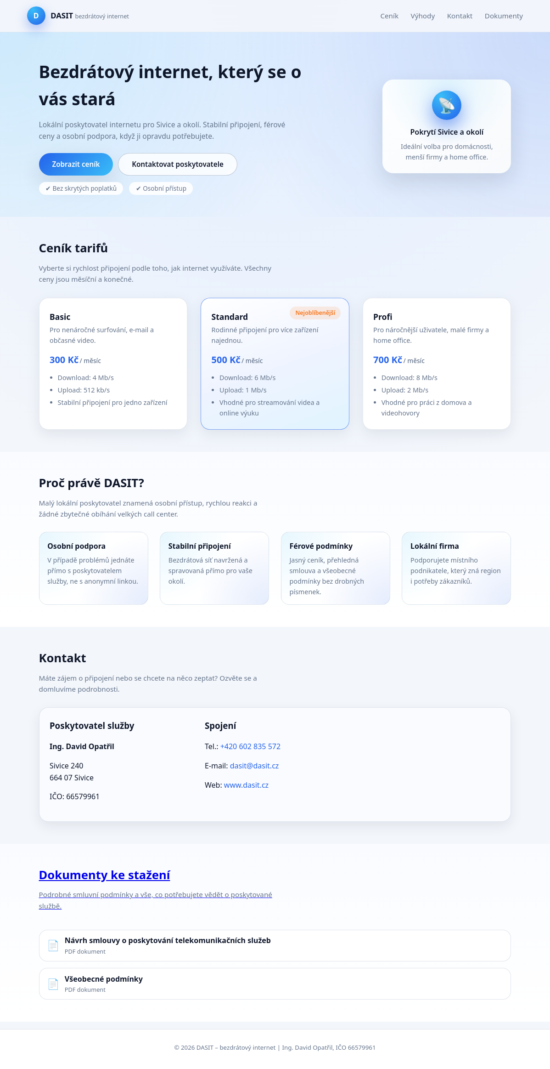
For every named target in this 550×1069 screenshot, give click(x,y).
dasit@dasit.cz (254, 766)
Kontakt (460, 15)
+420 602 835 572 (250, 746)
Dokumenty (504, 15)
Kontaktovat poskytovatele (178, 164)
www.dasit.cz (246, 785)
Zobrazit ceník (76, 164)
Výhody (423, 15)
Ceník (389, 15)
